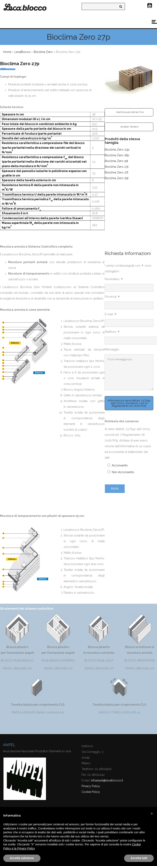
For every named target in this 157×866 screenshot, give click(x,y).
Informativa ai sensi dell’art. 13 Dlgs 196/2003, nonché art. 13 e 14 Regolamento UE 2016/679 (129, 403)
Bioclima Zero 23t (116, 166)
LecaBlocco (22, 52)
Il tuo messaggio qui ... (129, 372)
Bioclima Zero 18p (117, 155)
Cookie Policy (91, 791)
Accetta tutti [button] (139, 858)
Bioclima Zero (43, 52)
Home (7, 52)
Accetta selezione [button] (22, 858)
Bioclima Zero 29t (116, 178)
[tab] (129, 112)
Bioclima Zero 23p (117, 149)
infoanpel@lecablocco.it (107, 780)
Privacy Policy (91, 786)
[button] (151, 813)
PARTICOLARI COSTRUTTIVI (130, 112)
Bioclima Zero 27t (116, 172)
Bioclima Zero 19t (116, 161)
